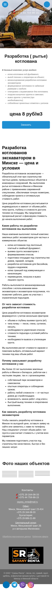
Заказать (26, 124)
